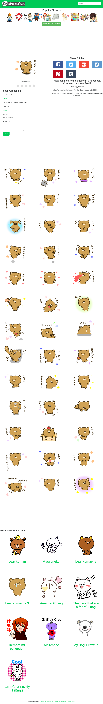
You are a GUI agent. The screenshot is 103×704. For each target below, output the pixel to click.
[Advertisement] (51, 42)
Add (6, 134)
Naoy (5, 98)
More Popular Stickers (51, 24)
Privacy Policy (71, 701)
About (42, 701)
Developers (48, 701)
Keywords (55, 701)
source (5, 110)
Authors (60, 701)
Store (64, 701)
